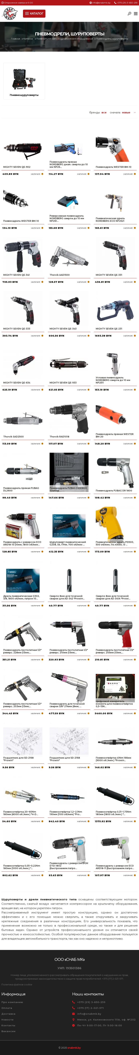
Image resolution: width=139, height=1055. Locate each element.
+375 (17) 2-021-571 (90, 1007)
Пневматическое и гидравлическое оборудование (64, 39)
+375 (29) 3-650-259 (127, 2)
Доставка (8, 1013)
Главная (16, 39)
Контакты (8, 1025)
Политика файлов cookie (16, 984)
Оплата (6, 1007)
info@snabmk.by (101, 2)
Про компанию (12, 1002)
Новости (7, 1019)
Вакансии (8, 1031)
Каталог (28, 39)
